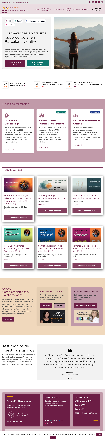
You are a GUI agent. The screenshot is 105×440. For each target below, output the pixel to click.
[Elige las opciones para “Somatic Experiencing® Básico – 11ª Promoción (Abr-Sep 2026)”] (86, 265)
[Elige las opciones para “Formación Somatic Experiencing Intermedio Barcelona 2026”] (18, 265)
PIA (62, 421)
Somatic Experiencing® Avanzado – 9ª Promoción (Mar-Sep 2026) (51, 248)
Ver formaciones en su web (85, 305)
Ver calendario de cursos (15, 63)
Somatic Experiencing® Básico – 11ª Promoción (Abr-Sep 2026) (86, 248)
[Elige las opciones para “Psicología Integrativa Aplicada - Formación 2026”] (52, 210)
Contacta (85, 9)
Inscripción (46, 305)
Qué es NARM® (81, 405)
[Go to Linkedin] (90, 2)
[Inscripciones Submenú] (63, 9)
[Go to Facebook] (99, 2)
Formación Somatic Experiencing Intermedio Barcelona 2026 (17, 248)
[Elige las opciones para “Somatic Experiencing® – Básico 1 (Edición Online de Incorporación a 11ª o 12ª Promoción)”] (18, 217)
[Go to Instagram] (102, 2)
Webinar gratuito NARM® (84, 401)
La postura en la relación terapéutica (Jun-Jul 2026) (85, 197)
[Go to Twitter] (93, 2)
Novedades (76, 9)
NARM (19, 21)
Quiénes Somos (68, 9)
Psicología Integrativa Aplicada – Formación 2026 (52, 197)
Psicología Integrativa (37, 21)
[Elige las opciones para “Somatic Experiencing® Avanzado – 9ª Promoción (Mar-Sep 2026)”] (52, 265)
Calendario (8, 319)
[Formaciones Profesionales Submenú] (50, 9)
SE (10, 21)
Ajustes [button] (53, 437)
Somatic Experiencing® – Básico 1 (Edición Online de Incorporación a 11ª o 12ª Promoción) (17, 199)
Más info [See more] (60, 305)
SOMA (11, 25)
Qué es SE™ (79, 409)
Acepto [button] (99, 434)
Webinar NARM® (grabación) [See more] (37, 63)
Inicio (37, 9)
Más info (9, 150)
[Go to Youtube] (96, 2)
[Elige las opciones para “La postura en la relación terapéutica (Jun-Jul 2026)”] (86, 210)
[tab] (68, 378)
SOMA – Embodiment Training (86, 413)
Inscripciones (58, 9)
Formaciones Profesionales (45, 9)
